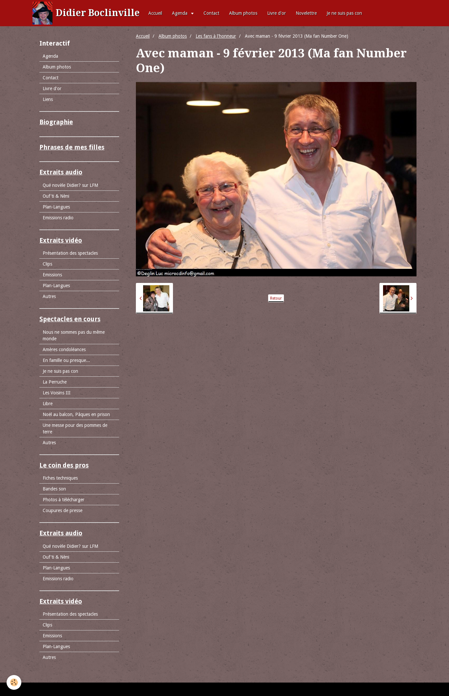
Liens (48, 99)
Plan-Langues (56, 206)
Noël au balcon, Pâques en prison (76, 414)
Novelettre (306, 13)
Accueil (155, 13)
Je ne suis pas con (344, 13)
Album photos (243, 13)
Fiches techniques (60, 478)
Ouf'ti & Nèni (56, 196)
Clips (47, 264)
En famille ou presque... (66, 360)
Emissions (52, 274)
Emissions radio (58, 217)
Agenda (180, 13)
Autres (49, 296)
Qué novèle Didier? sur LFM (70, 185)
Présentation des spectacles (70, 253)
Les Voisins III (57, 392)
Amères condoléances (64, 349)
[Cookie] (14, 682)
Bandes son (54, 488)
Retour (276, 298)
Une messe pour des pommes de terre (75, 428)
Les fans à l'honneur (216, 36)
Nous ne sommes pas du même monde (74, 335)
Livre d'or (276, 13)
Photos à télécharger (63, 499)
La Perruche (55, 382)
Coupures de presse (62, 510)
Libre (48, 403)
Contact (211, 13)
